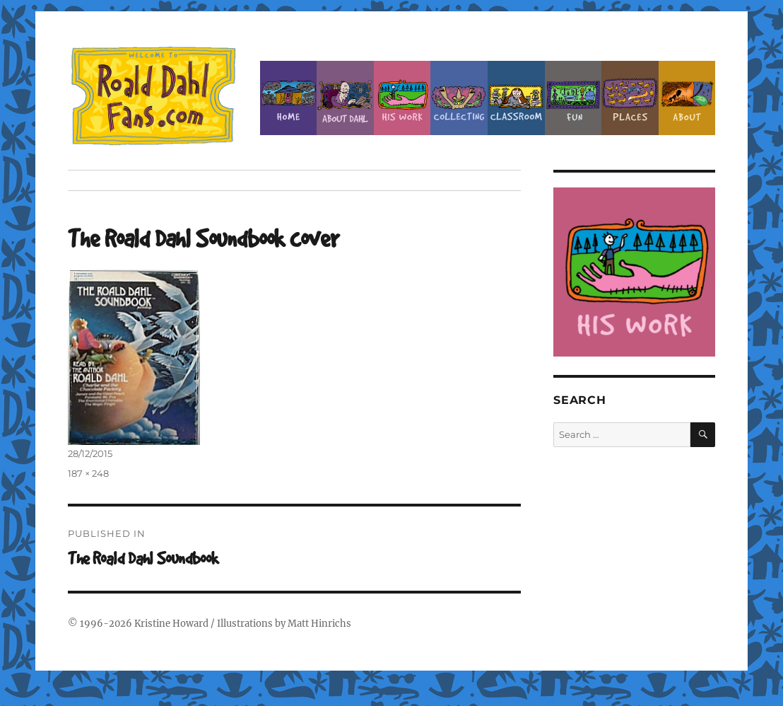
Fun (573, 98)
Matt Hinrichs (319, 624)
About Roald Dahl (345, 98)
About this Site (687, 98)
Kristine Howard (171, 624)
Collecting (459, 98)
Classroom (516, 98)
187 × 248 (88, 473)
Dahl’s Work (402, 98)
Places (630, 98)
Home (288, 98)
